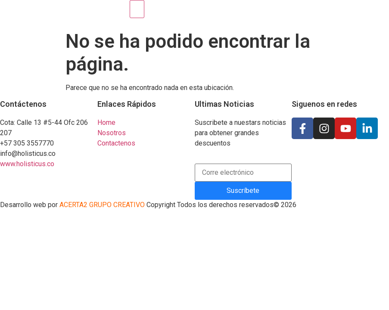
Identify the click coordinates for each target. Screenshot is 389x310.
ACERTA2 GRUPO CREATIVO (101, 205)
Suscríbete (243, 190)
